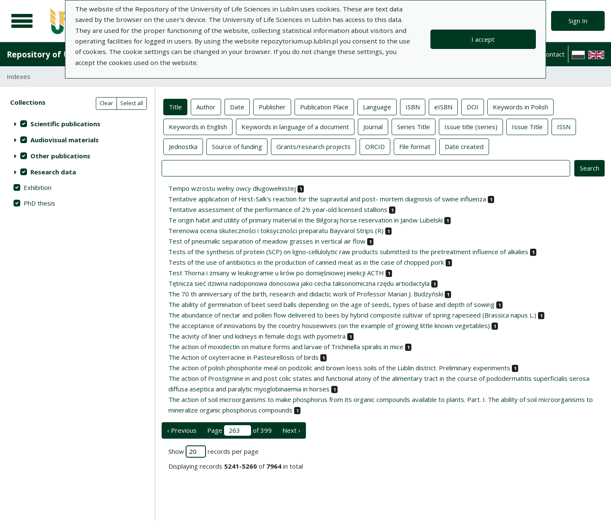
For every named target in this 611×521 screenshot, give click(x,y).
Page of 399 (239, 430)
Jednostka (183, 146)
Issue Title (527, 126)
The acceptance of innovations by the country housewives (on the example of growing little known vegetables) (329, 325)
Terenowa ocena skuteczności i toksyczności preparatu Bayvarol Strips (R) (276, 230)
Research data (53, 172)
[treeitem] (77, 123)
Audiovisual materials (64, 140)
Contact (553, 54)
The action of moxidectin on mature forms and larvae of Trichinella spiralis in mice (285, 346)
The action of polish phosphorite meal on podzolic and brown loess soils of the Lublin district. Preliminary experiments (339, 368)
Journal (373, 126)
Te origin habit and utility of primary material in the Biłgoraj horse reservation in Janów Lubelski (305, 220)
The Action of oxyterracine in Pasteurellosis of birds (243, 357)
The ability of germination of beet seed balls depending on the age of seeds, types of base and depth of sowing (331, 304)
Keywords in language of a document (295, 126)
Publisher (272, 106)
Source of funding (237, 146)
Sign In (577, 20)
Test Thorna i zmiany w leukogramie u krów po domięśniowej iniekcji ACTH (276, 273)
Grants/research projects (313, 146)
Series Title (413, 126)
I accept (483, 39)
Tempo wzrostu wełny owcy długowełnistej (232, 188)
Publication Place (324, 106)
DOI (473, 106)
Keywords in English (198, 126)
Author (206, 106)
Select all (131, 103)
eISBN (443, 106)
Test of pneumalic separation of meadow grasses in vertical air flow (266, 241)
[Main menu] (22, 21)
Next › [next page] (291, 430)
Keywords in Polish (520, 106)
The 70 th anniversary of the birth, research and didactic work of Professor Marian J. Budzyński (305, 294)
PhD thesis (39, 203)
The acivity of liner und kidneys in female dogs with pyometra (257, 336)
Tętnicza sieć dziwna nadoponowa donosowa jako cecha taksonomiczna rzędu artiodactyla (299, 283)
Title (175, 106)
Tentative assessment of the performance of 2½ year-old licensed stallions (277, 209)
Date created (464, 146)
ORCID (375, 146)
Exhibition (37, 187)
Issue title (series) (470, 126)
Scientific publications (65, 123)
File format (414, 146)
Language (377, 106)
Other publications (60, 156)
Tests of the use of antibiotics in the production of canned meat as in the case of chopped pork (306, 262)
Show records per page (213, 451)
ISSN (563, 126)
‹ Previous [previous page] (182, 430)
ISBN (413, 106)
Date (237, 106)
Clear (106, 103)
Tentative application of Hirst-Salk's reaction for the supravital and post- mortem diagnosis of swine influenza (327, 199)
